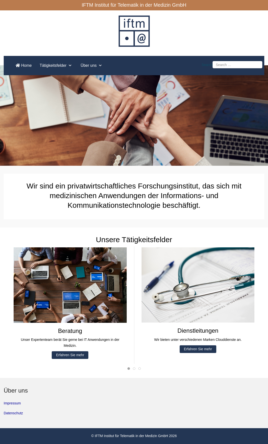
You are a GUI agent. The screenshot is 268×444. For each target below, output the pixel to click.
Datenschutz (13, 413)
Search (207, 65)
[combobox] (237, 64)
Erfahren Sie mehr (70, 355)
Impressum (12, 403)
